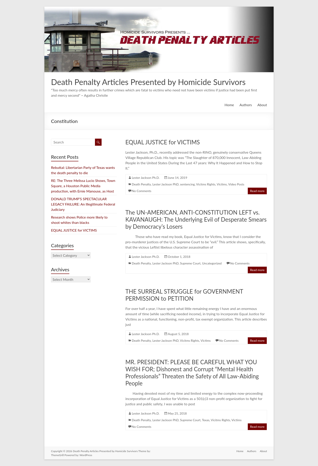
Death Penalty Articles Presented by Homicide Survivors (148, 82)
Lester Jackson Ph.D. (145, 177)
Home (229, 105)
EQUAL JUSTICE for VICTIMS (162, 142)
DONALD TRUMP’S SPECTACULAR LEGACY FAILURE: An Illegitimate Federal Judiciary (83, 204)
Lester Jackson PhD (165, 184)
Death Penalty (141, 184)
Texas (205, 420)
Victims (222, 184)
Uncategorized (212, 263)
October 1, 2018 (179, 256)
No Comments (141, 191)
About (262, 105)
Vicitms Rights (205, 184)
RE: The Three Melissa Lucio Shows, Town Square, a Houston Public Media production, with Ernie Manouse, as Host (83, 185)
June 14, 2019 (177, 177)
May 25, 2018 (177, 413)
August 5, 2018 (178, 334)
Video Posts (236, 184)
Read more (257, 191)
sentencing (187, 184)
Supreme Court (190, 263)
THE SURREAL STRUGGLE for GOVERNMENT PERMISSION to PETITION (184, 295)
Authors (246, 105)
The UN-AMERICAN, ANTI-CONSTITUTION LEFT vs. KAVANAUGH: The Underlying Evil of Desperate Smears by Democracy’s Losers (196, 219)
